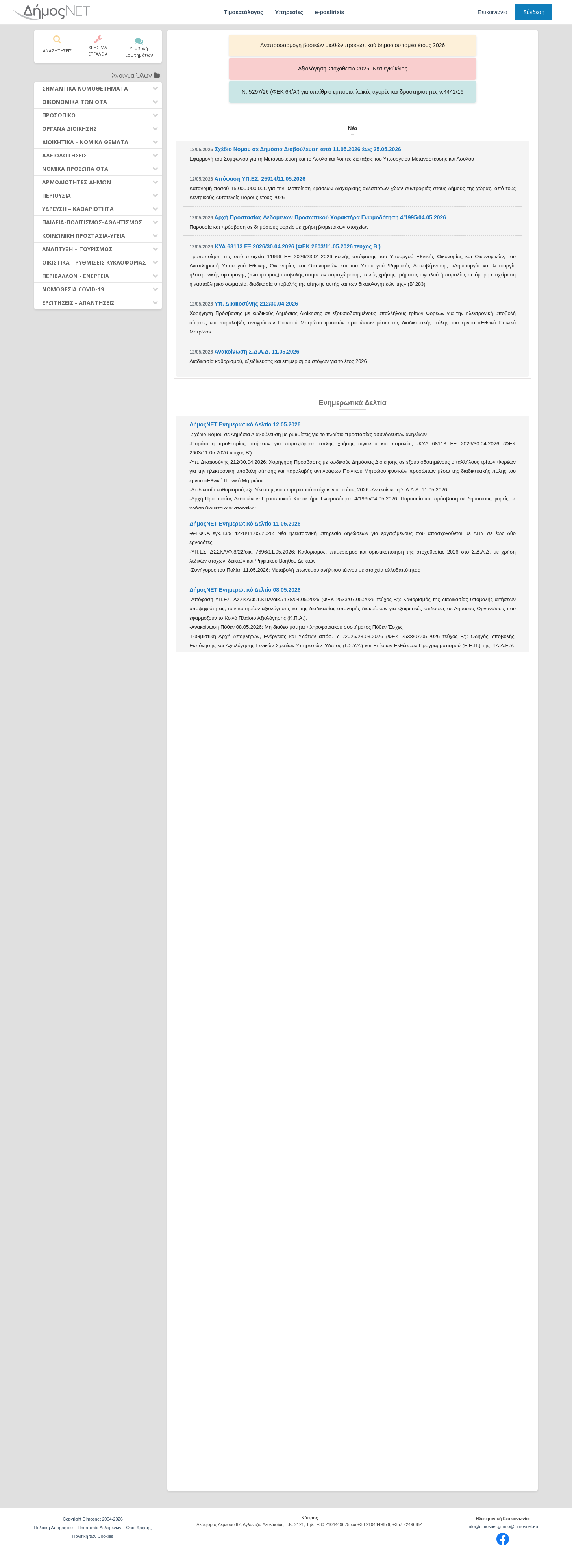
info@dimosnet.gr (485, 1526)
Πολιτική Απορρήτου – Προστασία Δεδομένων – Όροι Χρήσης (93, 1527)
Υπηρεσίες (289, 12)
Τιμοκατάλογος (243, 12)
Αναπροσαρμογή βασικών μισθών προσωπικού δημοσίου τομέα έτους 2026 (250, 45)
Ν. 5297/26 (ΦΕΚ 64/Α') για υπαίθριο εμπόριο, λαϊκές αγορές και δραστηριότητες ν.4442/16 (455, 45)
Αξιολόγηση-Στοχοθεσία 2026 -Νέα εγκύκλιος (353, 45)
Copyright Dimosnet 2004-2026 (93, 1519)
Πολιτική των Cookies (92, 1536)
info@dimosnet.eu (520, 1526)
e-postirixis (329, 12)
